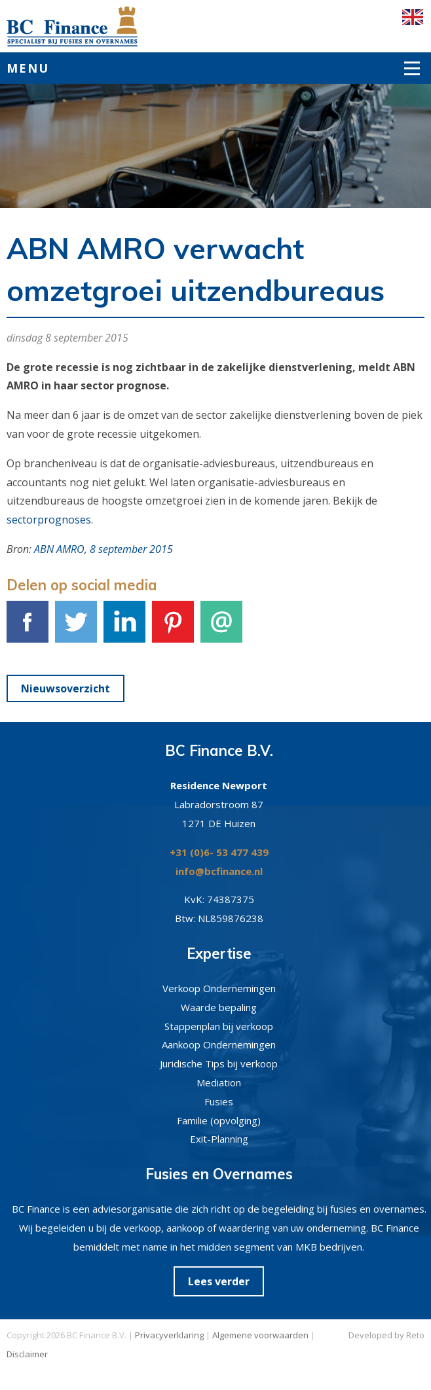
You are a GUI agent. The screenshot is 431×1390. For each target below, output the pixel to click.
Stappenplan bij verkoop (218, 1026)
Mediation (219, 1082)
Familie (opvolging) (219, 1120)
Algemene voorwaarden (260, 1335)
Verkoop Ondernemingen (219, 988)
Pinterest (173, 629)
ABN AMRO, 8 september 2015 (103, 549)
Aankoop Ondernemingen (219, 1044)
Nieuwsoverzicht (65, 688)
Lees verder (219, 1281)
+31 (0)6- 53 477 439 (219, 852)
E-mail (221, 629)
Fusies (218, 1101)
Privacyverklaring (169, 1335)
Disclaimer (27, 1354)
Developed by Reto (386, 1335)
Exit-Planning (219, 1138)
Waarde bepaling (219, 1007)
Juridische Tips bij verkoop (219, 1063)
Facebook (27, 629)
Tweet (76, 629)
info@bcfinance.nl (219, 871)
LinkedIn (124, 629)
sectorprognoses (49, 519)
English (412, 17)
